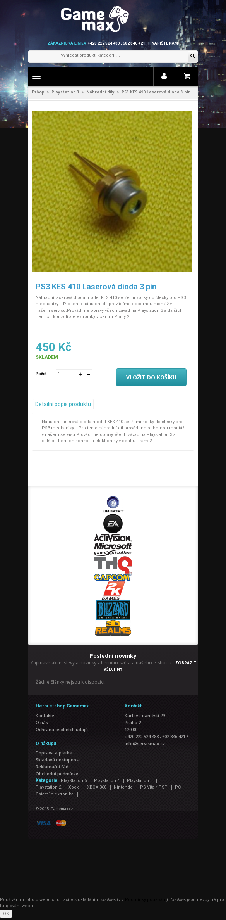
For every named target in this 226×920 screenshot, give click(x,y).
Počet (41, 374)
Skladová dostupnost (58, 760)
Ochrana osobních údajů (62, 729)
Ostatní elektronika (55, 794)
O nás (42, 722)
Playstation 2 (48, 787)
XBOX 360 (96, 787)
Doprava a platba (54, 753)
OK (6, 913)
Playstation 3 (65, 92)
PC (178, 787)
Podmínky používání (145, 899)
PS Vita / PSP (154, 787)
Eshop (38, 92)
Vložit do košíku (151, 377)
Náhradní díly (100, 92)
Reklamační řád (52, 767)
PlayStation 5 (74, 780)
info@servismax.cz (145, 743)
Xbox (74, 787)
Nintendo (123, 787)
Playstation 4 (107, 780)
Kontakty (45, 715)
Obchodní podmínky (57, 773)
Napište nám (165, 43)
